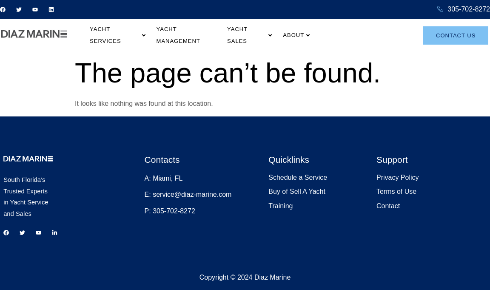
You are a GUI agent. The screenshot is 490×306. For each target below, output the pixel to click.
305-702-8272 (463, 9)
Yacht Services (151, 34)
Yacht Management (224, 34)
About (338, 34)
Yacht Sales (290, 34)
